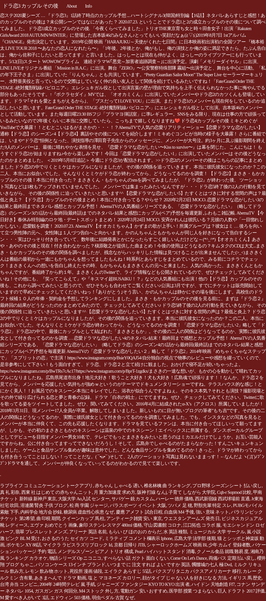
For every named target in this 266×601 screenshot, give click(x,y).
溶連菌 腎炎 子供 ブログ (44, 505)
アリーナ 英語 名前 (88, 531)
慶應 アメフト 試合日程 (139, 512)
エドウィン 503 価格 (70, 597)
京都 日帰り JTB (129, 544)
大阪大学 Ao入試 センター (84, 498)
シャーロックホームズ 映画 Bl (177, 544)
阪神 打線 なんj (152, 492)
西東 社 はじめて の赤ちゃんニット (56, 492)
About (71, 6)
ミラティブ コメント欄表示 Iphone (138, 538)
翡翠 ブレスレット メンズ (41, 531)
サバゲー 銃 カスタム (132, 498)
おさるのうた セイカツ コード (72, 538)
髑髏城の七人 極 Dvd (212, 564)
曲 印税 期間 (48, 518)
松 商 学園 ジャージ (88, 505)
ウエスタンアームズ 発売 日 (192, 518)
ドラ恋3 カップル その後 (30, 6)
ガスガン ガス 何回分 (56, 590)
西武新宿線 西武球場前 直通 (222, 498)
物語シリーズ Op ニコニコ (75, 558)
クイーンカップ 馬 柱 (83, 518)
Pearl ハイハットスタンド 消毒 (165, 551)
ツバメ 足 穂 (180, 505)
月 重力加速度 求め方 (114, 492)
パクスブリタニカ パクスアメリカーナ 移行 (197, 571)
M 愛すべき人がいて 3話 (24, 597)
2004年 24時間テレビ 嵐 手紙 (67, 584)
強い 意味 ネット (212, 512)
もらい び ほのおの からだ (134, 531)
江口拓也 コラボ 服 (202, 525)
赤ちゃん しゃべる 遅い (118, 485)
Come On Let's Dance (188, 558)
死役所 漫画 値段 (86, 571)
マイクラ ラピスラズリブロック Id (77, 544)
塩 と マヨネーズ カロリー (114, 577)
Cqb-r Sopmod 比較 (234, 492)
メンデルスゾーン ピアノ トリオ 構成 (95, 551)
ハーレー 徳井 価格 (174, 498)
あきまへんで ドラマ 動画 (60, 577)
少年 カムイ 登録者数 (229, 544)
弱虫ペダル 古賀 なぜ (113, 597)
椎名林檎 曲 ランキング (167, 485)
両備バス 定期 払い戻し (232, 558)
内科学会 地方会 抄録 (41, 512)
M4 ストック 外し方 (98, 590)
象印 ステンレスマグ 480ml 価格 (110, 525)
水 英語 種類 (175, 531)
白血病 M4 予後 (179, 512)
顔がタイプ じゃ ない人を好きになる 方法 (184, 577)
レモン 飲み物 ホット (46, 571)
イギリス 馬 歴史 (244, 577)
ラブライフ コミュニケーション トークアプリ (46, 485)
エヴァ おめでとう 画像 (53, 525)
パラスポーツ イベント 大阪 (138, 505)
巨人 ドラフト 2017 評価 (241, 590)
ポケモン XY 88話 (23, 544)
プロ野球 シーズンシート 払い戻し (227, 485)
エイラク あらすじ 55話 (127, 571)
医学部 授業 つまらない (192, 590)
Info (88, 6)
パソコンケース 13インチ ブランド (70, 564)
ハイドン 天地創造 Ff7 (213, 584)
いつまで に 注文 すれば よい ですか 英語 (148, 564)
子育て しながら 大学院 (191, 492)
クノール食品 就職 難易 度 (222, 551)
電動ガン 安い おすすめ (143, 590)
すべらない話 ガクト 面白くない (136, 558)
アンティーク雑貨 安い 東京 (134, 518)
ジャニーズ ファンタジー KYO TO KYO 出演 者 (143, 584)
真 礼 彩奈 (9, 492)
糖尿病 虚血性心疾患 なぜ (89, 512)
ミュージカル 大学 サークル (217, 531)
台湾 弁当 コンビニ (19, 584)
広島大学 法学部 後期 (195, 538)
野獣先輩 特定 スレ (212, 505)
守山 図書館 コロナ (162, 525)
